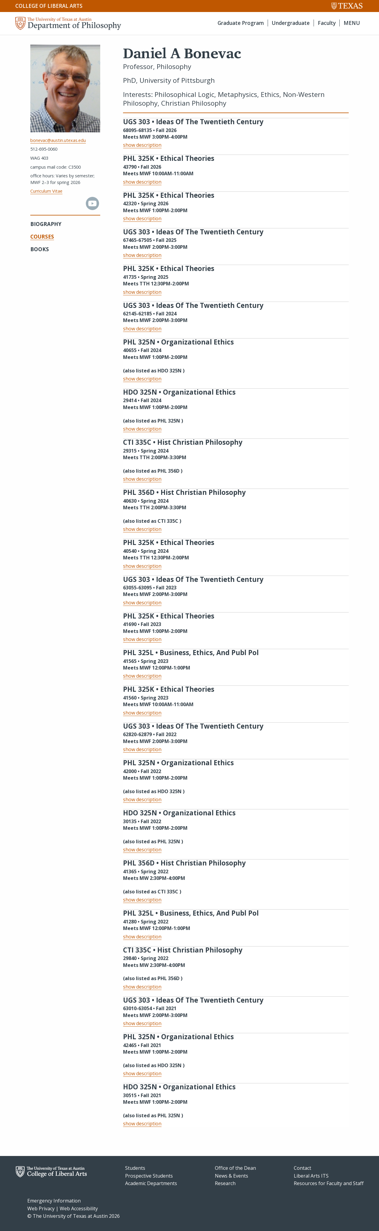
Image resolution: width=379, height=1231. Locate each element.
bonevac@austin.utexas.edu (58, 140)
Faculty (327, 23)
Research (225, 1183)
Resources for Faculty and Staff (329, 1183)
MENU (352, 23)
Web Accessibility (79, 1208)
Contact (302, 1168)
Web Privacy (41, 1208)
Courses (42, 236)
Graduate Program (241, 23)
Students (135, 1168)
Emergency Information (54, 1200)
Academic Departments (151, 1183)
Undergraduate (291, 23)
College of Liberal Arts (49, 5)
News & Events (231, 1175)
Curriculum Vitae (46, 191)
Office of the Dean (235, 1168)
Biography (46, 224)
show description (142, 145)
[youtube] (92, 208)
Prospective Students (149, 1175)
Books (39, 249)
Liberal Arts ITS (311, 1175)
